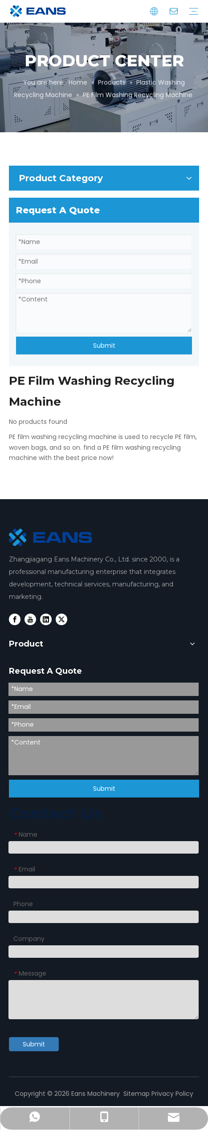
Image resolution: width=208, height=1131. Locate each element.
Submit (104, 345)
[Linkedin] (46, 619)
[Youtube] (30, 619)
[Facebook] (14, 619)
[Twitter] (61, 619)
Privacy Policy (172, 1093)
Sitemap (136, 1093)
